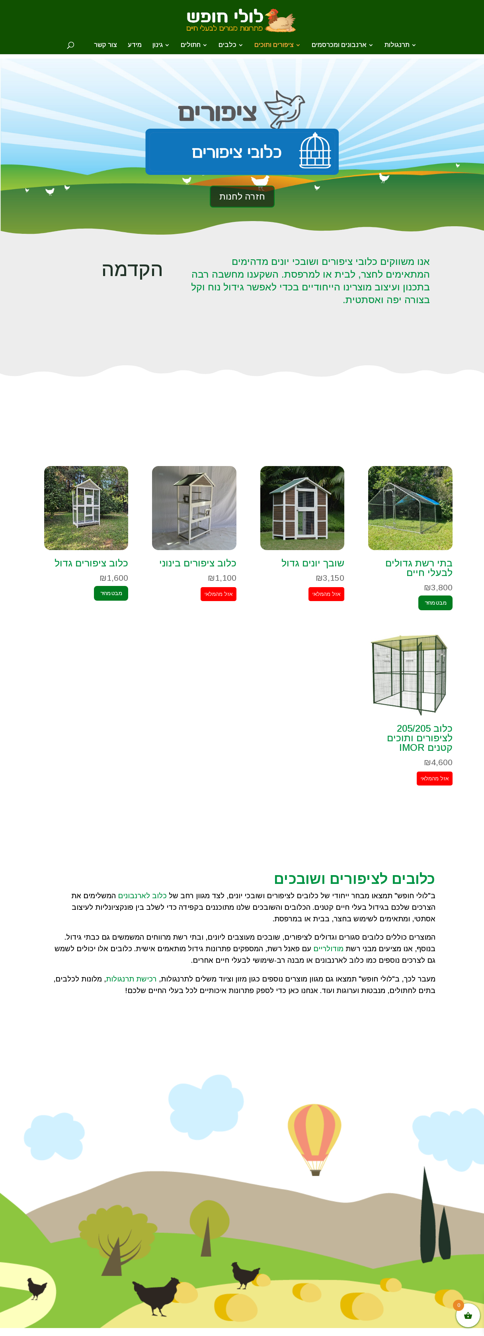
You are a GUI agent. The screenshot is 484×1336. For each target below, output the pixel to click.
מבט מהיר (435, 602)
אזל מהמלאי (326, 594)
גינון (157, 45)
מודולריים (328, 949)
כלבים (227, 45)
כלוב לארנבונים (142, 896)
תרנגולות (397, 45)
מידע (135, 45)
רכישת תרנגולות (131, 979)
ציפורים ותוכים (274, 45)
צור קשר (105, 45)
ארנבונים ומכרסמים (339, 45)
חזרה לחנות (242, 197)
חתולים (191, 45)
